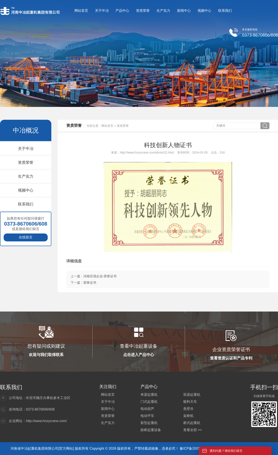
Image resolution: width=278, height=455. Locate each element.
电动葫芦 (147, 409)
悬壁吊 (188, 409)
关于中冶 (102, 10)
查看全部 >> (192, 430)
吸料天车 (190, 401)
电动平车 (147, 416)
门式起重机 (149, 401)
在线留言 (26, 237)
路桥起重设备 (150, 430)
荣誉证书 (89, 282)
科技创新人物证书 (168, 145)
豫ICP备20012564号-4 (197, 448)
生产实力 (163, 10)
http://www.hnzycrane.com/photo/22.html (147, 152)
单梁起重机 (149, 394)
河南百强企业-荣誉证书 (100, 276)
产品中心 (122, 10)
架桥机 (188, 416)
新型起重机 (149, 423)
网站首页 (81, 10)
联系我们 (225, 10)
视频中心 (204, 10)
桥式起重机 (191, 423)
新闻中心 (184, 10)
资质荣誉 (143, 10)
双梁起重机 (191, 394)
